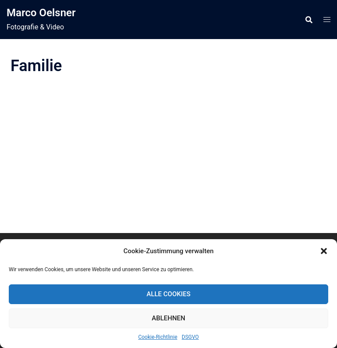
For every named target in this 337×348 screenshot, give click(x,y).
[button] (323, 251)
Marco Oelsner (41, 13)
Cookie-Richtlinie (157, 337)
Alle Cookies (168, 294)
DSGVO (190, 337)
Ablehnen (168, 318)
